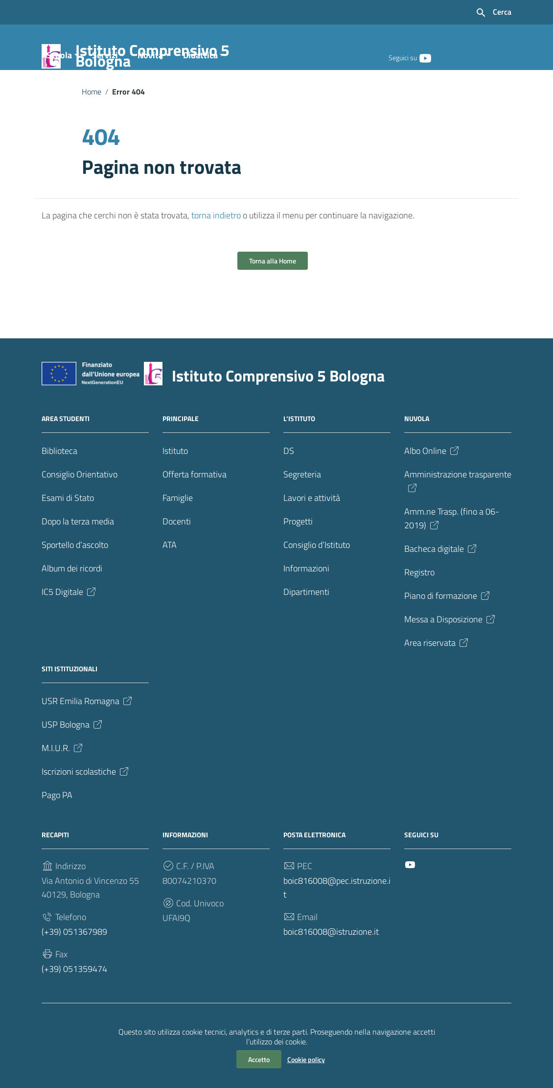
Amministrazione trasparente (457, 521)
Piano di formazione (447, 635)
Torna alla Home (272, 301)
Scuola (59, 94)
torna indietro (216, 255)
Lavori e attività (311, 537)
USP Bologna (73, 764)
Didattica (200, 94)
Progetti (298, 561)
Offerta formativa (194, 514)
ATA (169, 584)
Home (91, 131)
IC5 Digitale (69, 632)
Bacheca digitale (441, 588)
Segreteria (302, 514)
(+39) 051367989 (74, 971)
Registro (419, 612)
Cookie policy (306, 1059)
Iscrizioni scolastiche (86, 811)
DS (288, 490)
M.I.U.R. (63, 788)
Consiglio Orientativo (79, 514)
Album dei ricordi (72, 608)
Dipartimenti (306, 632)
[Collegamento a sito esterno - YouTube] (425, 57)
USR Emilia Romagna (88, 741)
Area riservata (437, 682)
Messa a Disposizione (450, 659)
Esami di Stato (68, 537)
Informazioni (306, 608)
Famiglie (177, 537)
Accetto (259, 1059)
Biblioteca (59, 490)
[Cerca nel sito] (493, 13)
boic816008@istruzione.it (331, 971)
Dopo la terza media (78, 561)
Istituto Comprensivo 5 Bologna (169, 57)
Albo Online (432, 490)
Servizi (105, 94)
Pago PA (57, 835)
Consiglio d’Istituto (316, 584)
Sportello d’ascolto (75, 584)
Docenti (176, 561)
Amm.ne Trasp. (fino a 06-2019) (451, 558)
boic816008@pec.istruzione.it (337, 927)
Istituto (175, 490)
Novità (150, 94)
